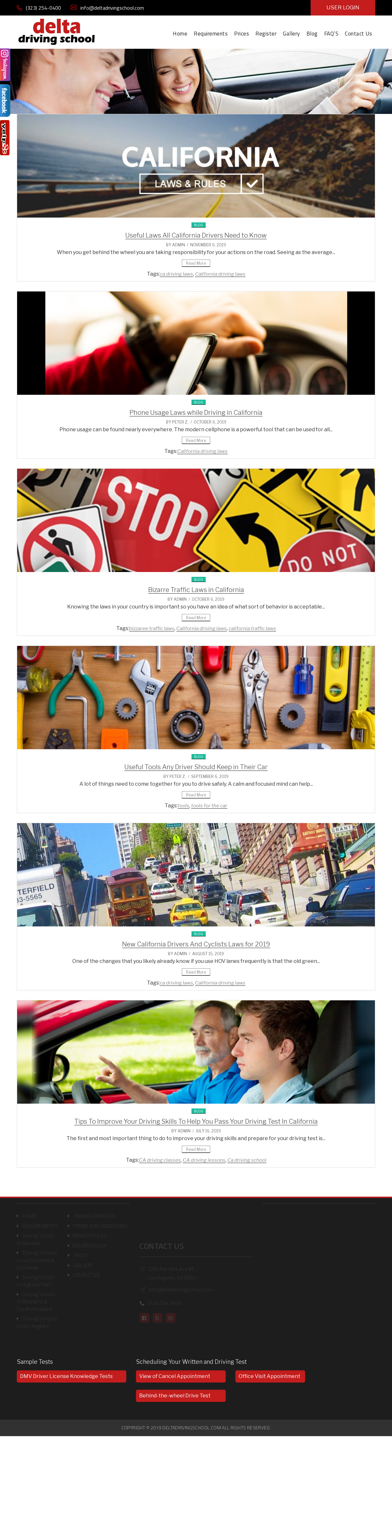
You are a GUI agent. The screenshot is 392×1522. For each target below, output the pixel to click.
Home (180, 33)
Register (265, 33)
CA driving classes (160, 1160)
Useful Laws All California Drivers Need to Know (196, 235)
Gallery (291, 33)
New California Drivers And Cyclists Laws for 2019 (196, 944)
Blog (312, 33)
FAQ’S (331, 33)
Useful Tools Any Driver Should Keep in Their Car (196, 767)
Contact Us (358, 33)
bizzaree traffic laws (151, 628)
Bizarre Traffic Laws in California (196, 590)
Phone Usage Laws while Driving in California (196, 412)
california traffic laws (252, 628)
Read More (196, 263)
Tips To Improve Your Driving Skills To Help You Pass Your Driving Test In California (196, 1121)
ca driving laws (176, 274)
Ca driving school (246, 1160)
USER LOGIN (342, 7)
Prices (241, 33)
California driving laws (220, 274)
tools (183, 806)
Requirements (211, 33)
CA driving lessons (204, 1160)
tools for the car (209, 806)
